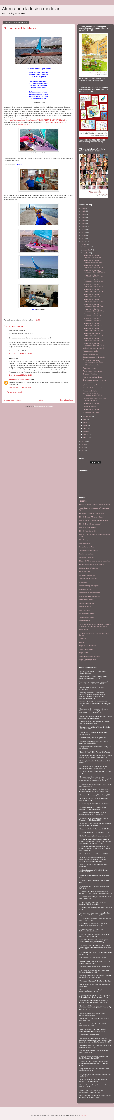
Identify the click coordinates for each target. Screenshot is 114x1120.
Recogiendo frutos (89, 368)
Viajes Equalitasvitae (86, 649)
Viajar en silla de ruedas (87, 645)
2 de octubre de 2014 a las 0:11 (20, 387)
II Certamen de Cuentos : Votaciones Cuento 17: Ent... (93, 266)
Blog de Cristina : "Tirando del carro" (91, 517)
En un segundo (84, 571)
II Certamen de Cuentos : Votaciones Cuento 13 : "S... (93, 286)
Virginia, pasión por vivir (87, 660)
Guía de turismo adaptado (88, 578)
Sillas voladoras (84, 621)
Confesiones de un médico (88, 550)
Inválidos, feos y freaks (91, 365)
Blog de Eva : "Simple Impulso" (89, 524)
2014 (84, 244)
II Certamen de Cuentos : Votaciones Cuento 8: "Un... (93, 310)
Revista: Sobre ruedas (87, 614)
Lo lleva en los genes (90, 354)
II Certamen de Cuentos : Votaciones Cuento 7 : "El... (93, 315)
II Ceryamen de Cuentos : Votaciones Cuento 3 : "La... (93, 334)
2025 (84, 211)
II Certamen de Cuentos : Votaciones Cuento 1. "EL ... (93, 344)
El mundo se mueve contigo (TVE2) (91, 564)
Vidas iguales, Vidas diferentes (89, 656)
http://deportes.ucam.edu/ (54, 122)
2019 (84, 229)
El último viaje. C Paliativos (88, 568)
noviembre (87, 250)
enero (85, 437)
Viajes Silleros (84, 653)
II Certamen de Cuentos (91, 404)
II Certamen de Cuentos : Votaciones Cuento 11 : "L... (93, 295)
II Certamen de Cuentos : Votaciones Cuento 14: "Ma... (94, 281)
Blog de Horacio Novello (87, 527)
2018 (84, 232)
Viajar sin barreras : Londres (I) (93, 348)
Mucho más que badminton (92, 377)
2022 (84, 220)
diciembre (87, 247)
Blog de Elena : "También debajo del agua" (93, 520)
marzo (85, 431)
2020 (84, 226)
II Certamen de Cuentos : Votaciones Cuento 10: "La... (93, 300)
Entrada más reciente (12, 400)
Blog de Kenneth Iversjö (87, 531)
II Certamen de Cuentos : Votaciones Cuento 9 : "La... (93, 305)
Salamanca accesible (86, 617)
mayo (85, 425)
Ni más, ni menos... (85, 607)
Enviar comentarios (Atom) (43, 406)
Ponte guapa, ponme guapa (92, 371)
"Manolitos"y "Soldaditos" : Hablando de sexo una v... (93, 395)
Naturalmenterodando (86, 603)
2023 (84, 217)
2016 (84, 238)
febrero (86, 434)
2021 (84, 223)
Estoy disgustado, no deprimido (93, 357)
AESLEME (82, 501)
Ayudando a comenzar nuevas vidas (91, 513)
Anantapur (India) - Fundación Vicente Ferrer (94, 504)
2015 (84, 241)
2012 (84, 444)
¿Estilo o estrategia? (90, 385)
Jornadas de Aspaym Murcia (92, 388)
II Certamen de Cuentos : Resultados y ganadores (92, 256)
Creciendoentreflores (86, 554)
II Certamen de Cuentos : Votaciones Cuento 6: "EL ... (93, 320)
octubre (86, 253)
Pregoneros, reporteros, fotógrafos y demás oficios (93, 361)
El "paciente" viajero (90, 374)
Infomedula (83, 582)
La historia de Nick (85, 589)
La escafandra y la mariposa (89, 586)
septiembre (87, 416)
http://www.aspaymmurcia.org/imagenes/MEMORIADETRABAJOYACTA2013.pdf (37, 120)
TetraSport (82, 638)
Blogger (83, 1115)
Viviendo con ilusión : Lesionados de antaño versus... (94, 400)
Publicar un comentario (15, 392)
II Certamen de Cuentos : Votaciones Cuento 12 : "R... (93, 290)
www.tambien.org (24, 124)
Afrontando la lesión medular (30, 8)
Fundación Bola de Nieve (87, 575)
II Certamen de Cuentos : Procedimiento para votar (92, 261)
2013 (84, 441)
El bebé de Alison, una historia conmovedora (94, 561)
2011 (84, 447)
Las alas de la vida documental (89, 593)
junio (85, 422)
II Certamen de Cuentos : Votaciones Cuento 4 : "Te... (93, 329)
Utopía (81, 642)
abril (85, 428)
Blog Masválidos (84, 543)
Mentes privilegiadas (90, 391)
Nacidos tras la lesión (90, 351)
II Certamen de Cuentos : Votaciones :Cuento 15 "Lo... (93, 276)
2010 (84, 450)
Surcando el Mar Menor (91, 413)
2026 (84, 208)
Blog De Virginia (84, 540)
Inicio (41, 400)
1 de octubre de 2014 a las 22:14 (20, 354)
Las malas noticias (89, 407)
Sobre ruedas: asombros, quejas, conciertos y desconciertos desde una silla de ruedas (95, 625)
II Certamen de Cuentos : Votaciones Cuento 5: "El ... (93, 324)
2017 (84, 235)
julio (85, 419)
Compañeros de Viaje (86, 547)
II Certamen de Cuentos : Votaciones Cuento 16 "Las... (94, 271)
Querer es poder (84, 610)
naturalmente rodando (86, 600)
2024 (84, 214)
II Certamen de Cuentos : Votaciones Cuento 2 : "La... (93, 339)
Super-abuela (83, 630)
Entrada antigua (66, 400)
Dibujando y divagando (87, 557)
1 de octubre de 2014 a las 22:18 (20, 375)
